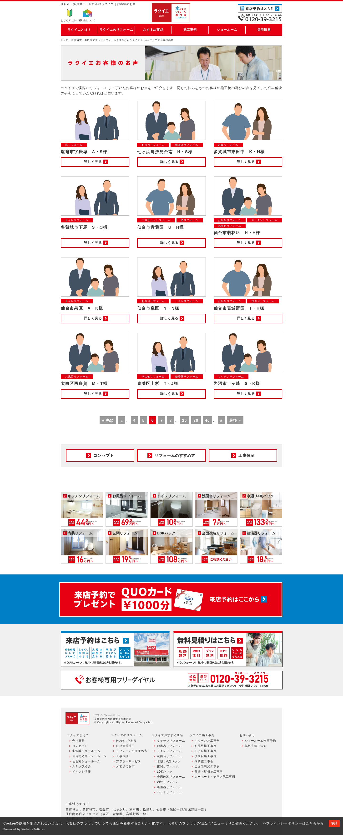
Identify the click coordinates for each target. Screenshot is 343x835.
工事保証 (122, 756)
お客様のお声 (125, 766)
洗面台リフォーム (169, 756)
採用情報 (264, 29)
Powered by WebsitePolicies (24, 829)
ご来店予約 (260, 8)
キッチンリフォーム (171, 740)
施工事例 (190, 29)
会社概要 (78, 740)
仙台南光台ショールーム (89, 756)
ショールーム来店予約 (260, 740)
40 (207, 420)
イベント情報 (81, 771)
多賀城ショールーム (86, 751)
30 (196, 420)
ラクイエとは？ (79, 29)
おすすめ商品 (153, 29)
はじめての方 (69, 20)
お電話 (260, 17)
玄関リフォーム (168, 766)
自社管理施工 (125, 746)
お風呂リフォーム (169, 746)
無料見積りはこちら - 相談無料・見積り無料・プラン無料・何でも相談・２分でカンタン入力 (227, 649)
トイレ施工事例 (206, 751)
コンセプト (80, 746)
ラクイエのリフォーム (116, 29)
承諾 (334, 823)
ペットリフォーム (169, 792)
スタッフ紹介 (81, 766)
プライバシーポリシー (107, 715)
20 (184, 420)
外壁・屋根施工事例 (209, 771)
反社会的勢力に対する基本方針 (112, 719)
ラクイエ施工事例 (201, 735)
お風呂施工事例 (206, 746)
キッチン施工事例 (207, 740)
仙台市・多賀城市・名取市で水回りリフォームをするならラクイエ (100, 40)
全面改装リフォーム (171, 776)
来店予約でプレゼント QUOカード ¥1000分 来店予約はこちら (170, 599)
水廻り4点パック (169, 761)
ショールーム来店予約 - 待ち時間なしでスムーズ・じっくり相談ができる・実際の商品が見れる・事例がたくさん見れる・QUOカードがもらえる (115, 649)
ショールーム (227, 29)
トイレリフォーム (169, 751)
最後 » (235, 420)
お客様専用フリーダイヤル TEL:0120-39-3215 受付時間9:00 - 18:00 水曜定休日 (171, 679)
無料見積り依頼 (256, 746)
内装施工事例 (204, 761)
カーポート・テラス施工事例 (215, 776)
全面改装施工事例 (207, 766)
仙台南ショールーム (86, 761)
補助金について (87, 20)
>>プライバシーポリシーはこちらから (293, 823)
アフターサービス (128, 761)
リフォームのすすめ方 (131, 751)
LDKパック (165, 771)
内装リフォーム (168, 782)
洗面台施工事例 (206, 756)
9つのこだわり (126, 740)
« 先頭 (108, 420)
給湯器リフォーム (169, 787)
